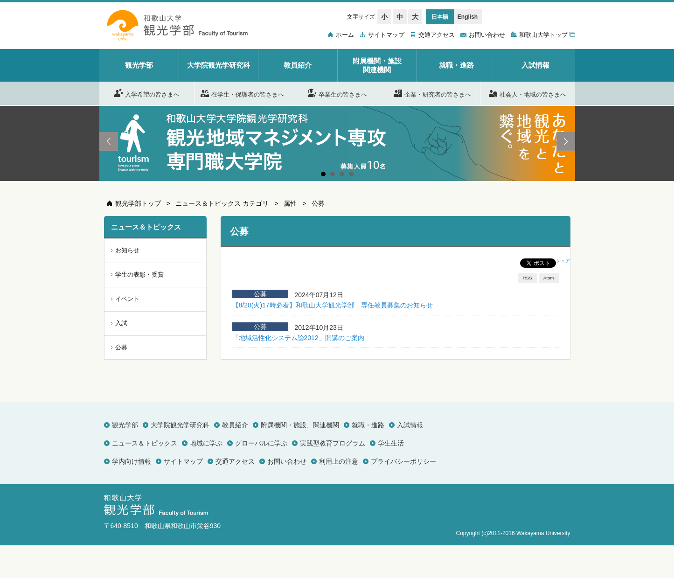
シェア (563, 260)
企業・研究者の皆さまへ (432, 93)
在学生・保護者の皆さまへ (242, 93)
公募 (318, 203)
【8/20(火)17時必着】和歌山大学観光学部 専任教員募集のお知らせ (332, 305)
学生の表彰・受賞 (139, 274)
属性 (290, 203)
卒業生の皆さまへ (337, 93)
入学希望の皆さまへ (147, 93)
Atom (548, 277)
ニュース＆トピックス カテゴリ (222, 203)
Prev (108, 141)
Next (565, 141)
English (468, 17)
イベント (127, 298)
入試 (121, 323)
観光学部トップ (138, 203)
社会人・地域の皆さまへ (527, 93)
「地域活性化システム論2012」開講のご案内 (298, 337)
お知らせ (127, 250)
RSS (527, 277)
